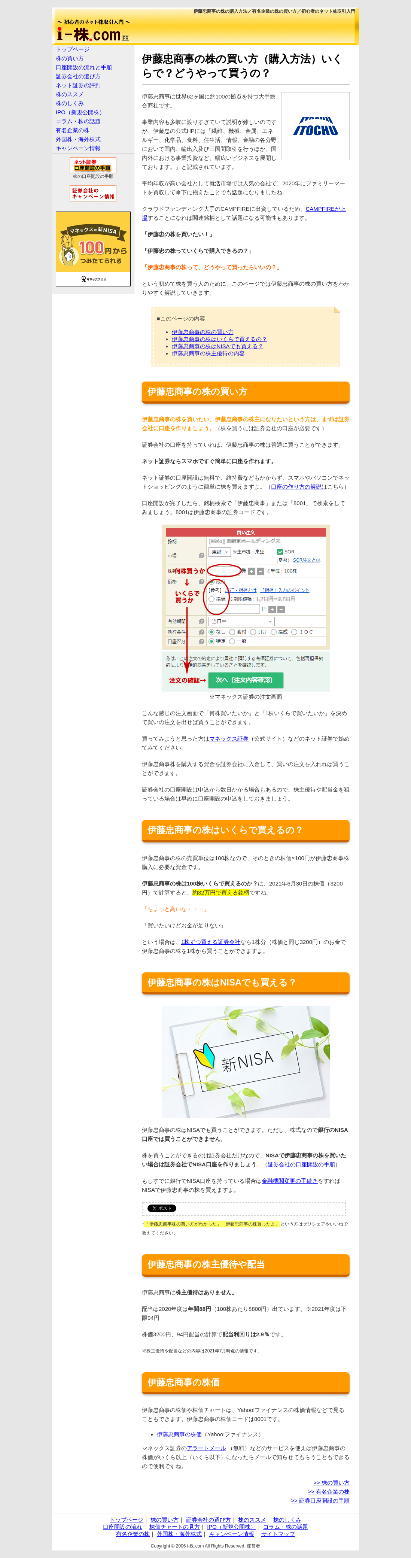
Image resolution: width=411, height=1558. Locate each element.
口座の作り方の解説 (296, 486)
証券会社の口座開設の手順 (301, 1164)
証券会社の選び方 (78, 76)
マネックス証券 (229, 738)
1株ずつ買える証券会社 (210, 942)
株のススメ (70, 94)
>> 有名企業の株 (329, 1491)
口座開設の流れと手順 (84, 67)
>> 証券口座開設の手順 (320, 1500)
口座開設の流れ (122, 1527)
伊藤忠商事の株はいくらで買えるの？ (219, 339)
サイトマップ (278, 1534)
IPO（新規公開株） (80, 112)
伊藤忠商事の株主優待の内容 (208, 353)
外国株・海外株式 (78, 139)
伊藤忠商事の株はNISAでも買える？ (218, 346)
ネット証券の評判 (78, 85)
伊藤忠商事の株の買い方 (203, 332)
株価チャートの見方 (174, 1527)
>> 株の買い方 (331, 1482)
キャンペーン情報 (78, 148)
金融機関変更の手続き (290, 1181)
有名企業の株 (72, 130)
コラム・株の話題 (78, 121)
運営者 (253, 1546)
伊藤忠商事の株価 (179, 1434)
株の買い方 (70, 58)
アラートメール (206, 1448)
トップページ (72, 49)
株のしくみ (70, 103)
